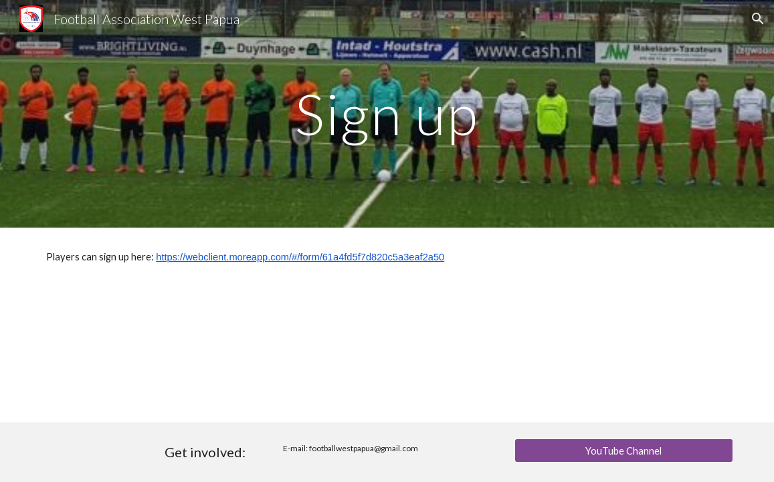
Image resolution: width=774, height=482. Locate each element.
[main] (387, 113)
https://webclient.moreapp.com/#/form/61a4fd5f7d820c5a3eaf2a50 (300, 257)
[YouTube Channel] (624, 450)
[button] (758, 19)
